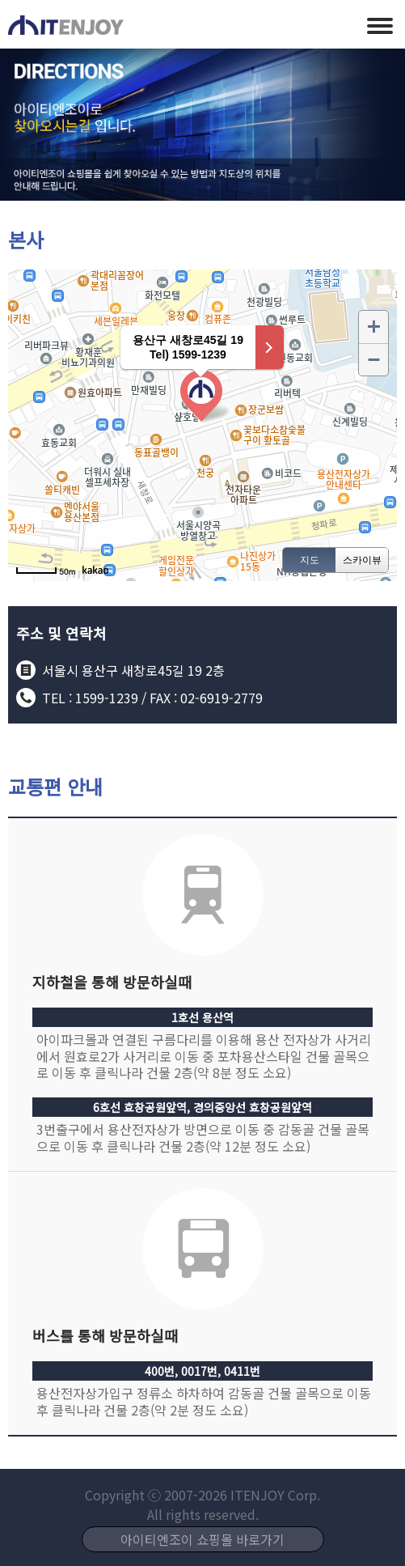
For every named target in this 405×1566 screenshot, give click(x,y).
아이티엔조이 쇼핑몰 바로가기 (202, 1539)
